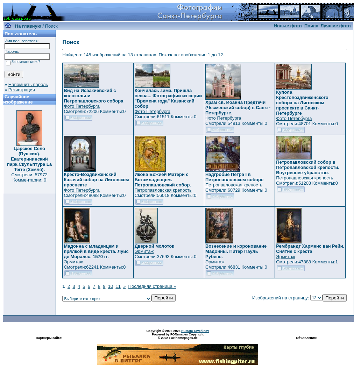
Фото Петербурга (81, 106)
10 (110, 286)
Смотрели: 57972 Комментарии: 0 (29, 177)
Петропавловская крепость (163, 190)
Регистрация (21, 89)
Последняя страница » (152, 286)
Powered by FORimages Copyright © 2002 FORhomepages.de (178, 336)
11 (117, 286)
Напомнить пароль (28, 84)
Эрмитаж (73, 261)
